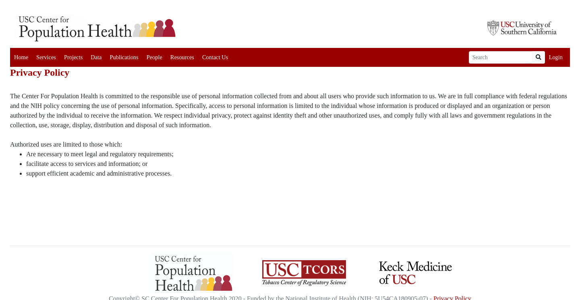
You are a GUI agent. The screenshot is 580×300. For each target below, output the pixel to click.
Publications (124, 57)
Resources (182, 57)
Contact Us (215, 57)
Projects (73, 57)
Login (556, 57)
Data (96, 57)
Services (46, 57)
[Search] (500, 57)
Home (21, 57)
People (154, 57)
